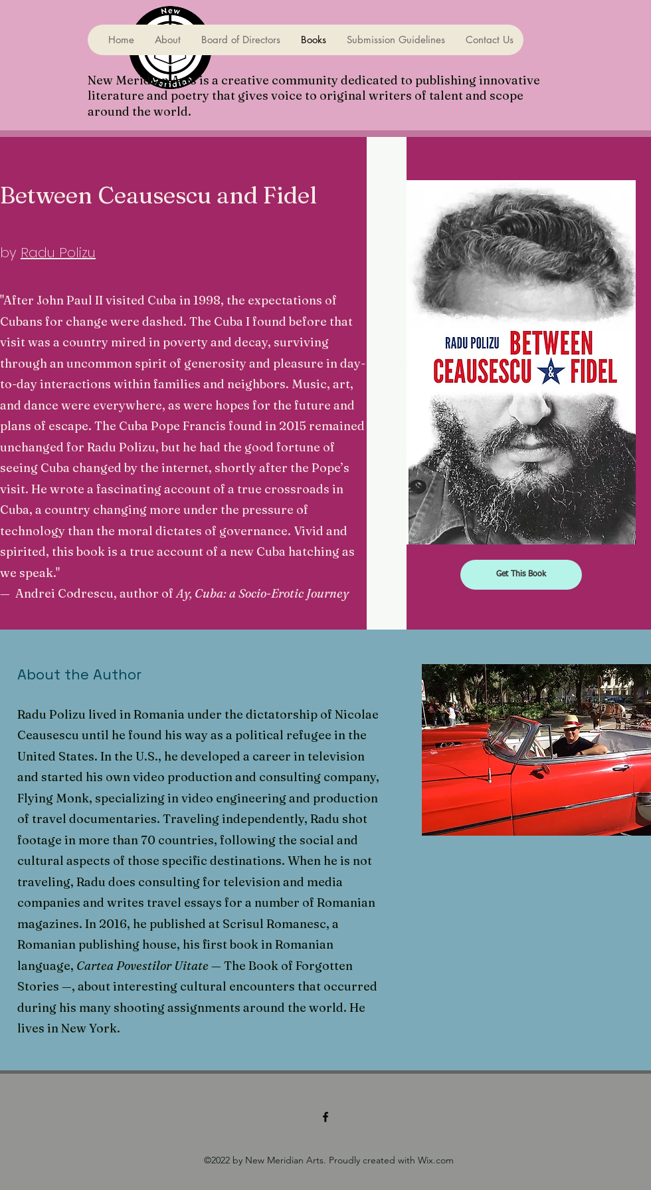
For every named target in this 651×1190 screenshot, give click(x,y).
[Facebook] (325, 1117)
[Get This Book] (521, 575)
